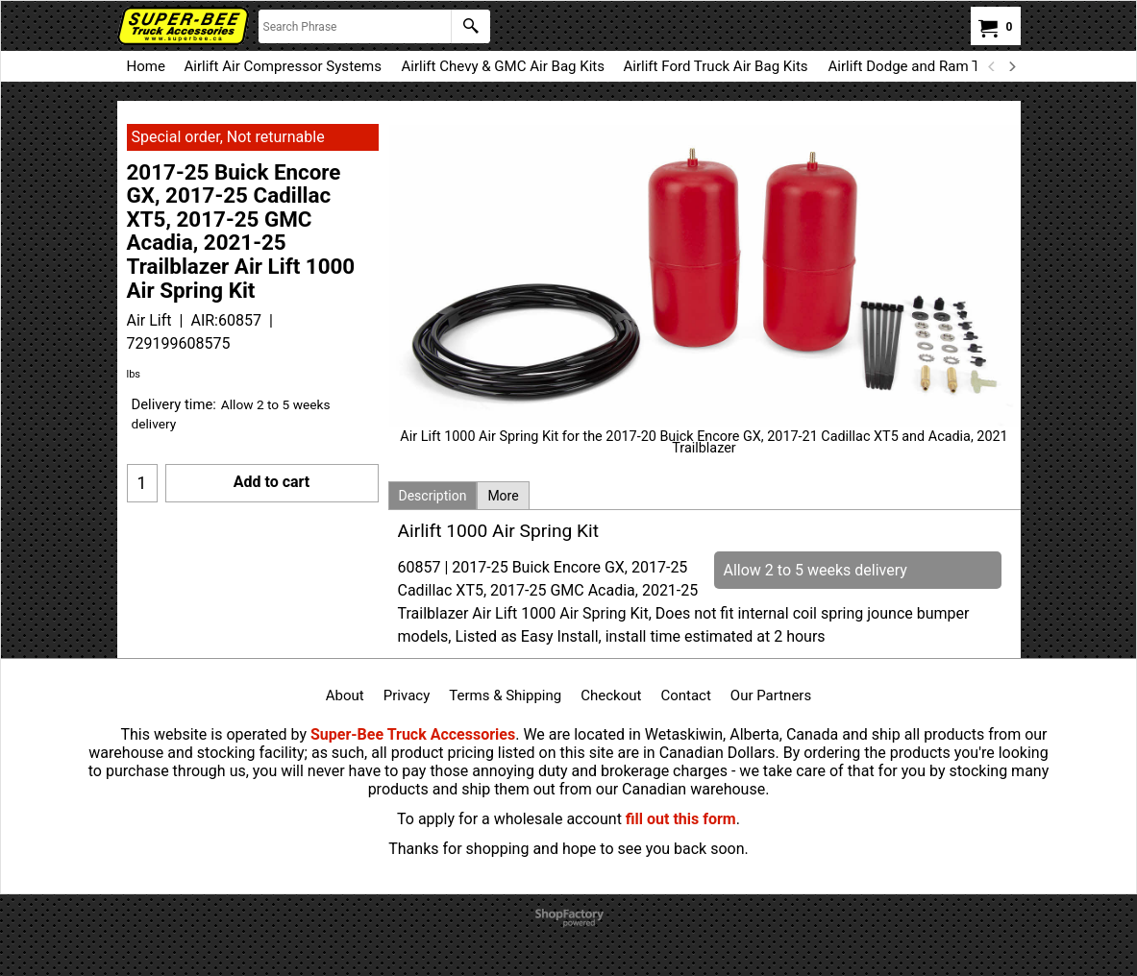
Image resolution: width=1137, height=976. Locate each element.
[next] (1012, 66)
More (502, 495)
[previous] (992, 66)
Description (433, 495)
